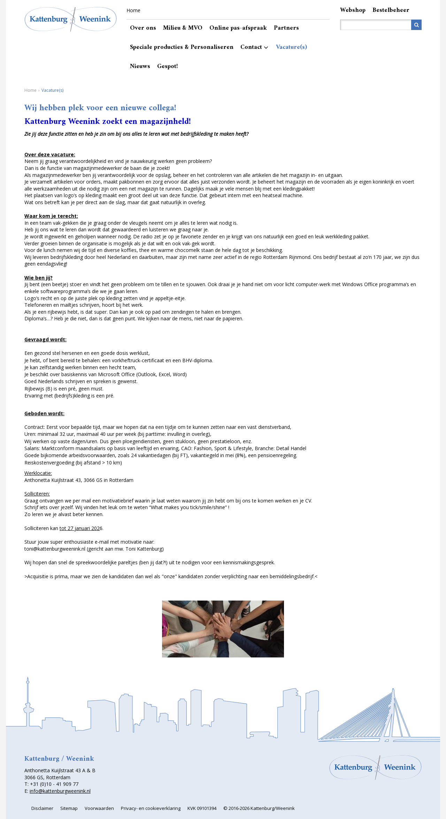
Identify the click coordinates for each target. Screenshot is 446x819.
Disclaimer (42, 808)
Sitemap (69, 808)
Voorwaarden (99, 808)
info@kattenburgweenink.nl (60, 791)
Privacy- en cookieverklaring (150, 808)
